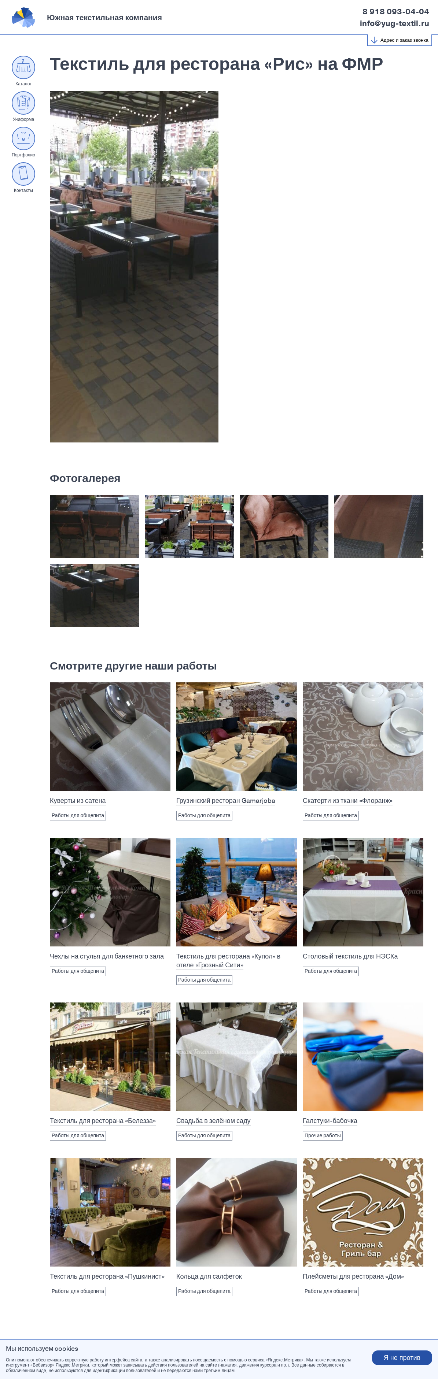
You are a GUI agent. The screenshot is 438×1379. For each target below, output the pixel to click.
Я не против (402, 1357)
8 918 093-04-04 (395, 12)
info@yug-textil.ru (394, 23)
